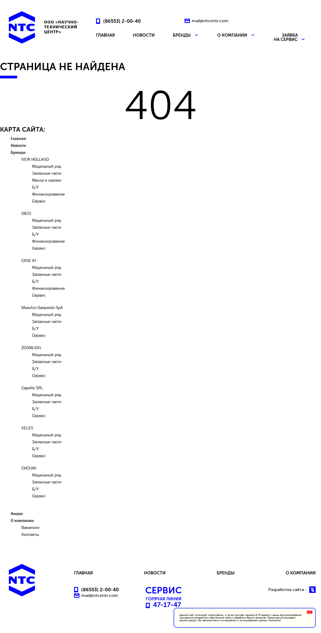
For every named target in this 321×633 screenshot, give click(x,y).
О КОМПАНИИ (236, 35)
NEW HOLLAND (35, 159)
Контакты (30, 534)
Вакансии (30, 527)
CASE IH (28, 260)
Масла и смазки (47, 180)
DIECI (26, 213)
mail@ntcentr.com (210, 20)
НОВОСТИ (144, 35)
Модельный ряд (46, 166)
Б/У (35, 187)
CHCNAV (28, 468)
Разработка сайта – (292, 589)
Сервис (38, 201)
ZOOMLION (31, 347)
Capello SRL (32, 387)
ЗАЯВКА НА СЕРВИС (290, 37)
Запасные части (47, 173)
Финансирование (48, 194)
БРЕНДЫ (186, 35)
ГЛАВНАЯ (105, 35)
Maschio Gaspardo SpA (42, 307)
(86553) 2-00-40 (122, 21)
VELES (27, 427)
